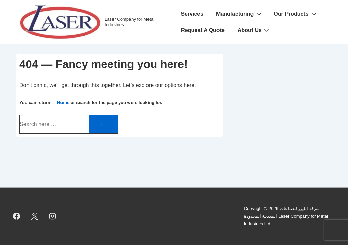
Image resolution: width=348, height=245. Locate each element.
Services (192, 14)
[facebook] (16, 216)
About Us (255, 30)
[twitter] (34, 216)
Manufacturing (239, 13)
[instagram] (52, 216)
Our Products (296, 13)
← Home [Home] (60, 102)
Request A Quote (203, 30)
